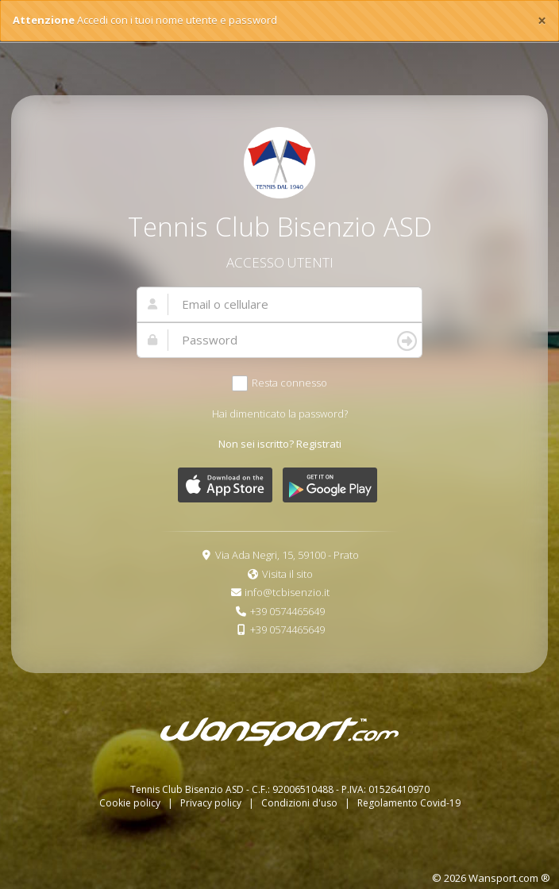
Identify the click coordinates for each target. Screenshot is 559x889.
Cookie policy (131, 803)
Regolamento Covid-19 (409, 803)
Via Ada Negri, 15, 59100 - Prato (287, 555)
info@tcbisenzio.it (287, 592)
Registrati (318, 444)
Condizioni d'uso (300, 803)
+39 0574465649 (287, 611)
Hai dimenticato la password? (280, 413)
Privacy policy (212, 803)
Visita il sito (287, 574)
